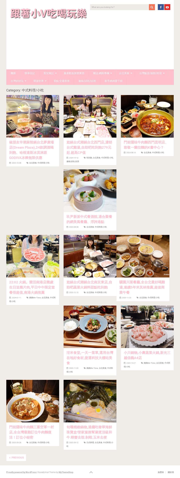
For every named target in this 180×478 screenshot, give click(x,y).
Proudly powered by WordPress (21, 472)
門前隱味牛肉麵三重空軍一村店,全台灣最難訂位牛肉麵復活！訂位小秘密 (31, 432)
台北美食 (124, 73)
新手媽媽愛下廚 (114, 80)
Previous (16, 457)
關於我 (171, 472)
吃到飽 (89, 158)
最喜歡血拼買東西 (74, 73)
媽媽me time (35, 298)
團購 (13, 73)
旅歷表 (161, 472)
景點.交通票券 (62, 80)
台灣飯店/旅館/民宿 (150, 73)
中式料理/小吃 (43, 163)
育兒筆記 (49, 73)
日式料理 (90, 442)
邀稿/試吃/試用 (87, 80)
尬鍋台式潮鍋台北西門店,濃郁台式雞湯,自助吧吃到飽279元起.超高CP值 (89, 147)
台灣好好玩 (17, 80)
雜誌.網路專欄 (101, 73)
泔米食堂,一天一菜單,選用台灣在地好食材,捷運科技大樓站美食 (89, 358)
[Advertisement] (90, 48)
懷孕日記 (29, 73)
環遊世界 (38, 80)
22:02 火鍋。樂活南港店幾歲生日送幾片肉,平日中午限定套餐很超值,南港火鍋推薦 (32, 287)
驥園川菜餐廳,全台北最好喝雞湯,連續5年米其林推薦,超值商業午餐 (142, 287)
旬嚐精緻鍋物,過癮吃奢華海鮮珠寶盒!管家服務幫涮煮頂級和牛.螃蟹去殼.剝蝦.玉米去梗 (89, 432)
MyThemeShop (66, 472)
